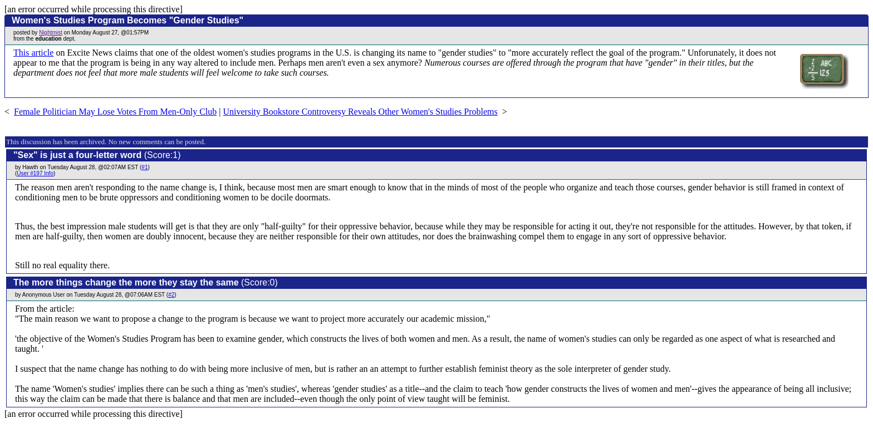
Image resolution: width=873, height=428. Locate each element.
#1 (144, 167)
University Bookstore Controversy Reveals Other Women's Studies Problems (360, 111)
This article (33, 52)
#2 (171, 295)
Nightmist (50, 32)
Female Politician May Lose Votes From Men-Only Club (115, 111)
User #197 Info (35, 173)
